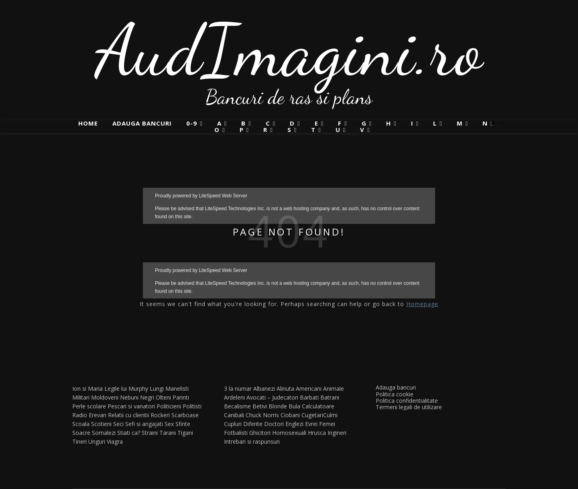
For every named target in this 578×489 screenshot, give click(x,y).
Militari (81, 397)
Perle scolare (89, 406)
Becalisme (237, 406)
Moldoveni (104, 397)
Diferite (253, 424)
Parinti (181, 397)
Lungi (157, 388)
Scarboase (185, 415)
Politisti (192, 406)
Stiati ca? (128, 432)
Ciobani (290, 415)
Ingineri (337, 432)
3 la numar (238, 388)
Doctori (274, 424)
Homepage (422, 304)
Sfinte (182, 424)
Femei (327, 424)
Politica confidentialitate (407, 400)
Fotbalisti (236, 432)
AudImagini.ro (289, 50)
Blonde (278, 406)
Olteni (163, 397)
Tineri (79, 441)
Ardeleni (234, 397)
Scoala (81, 424)
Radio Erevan (89, 415)
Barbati (309, 397)
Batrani (329, 397)
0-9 (191, 123)
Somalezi (104, 432)
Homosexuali (289, 432)
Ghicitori (260, 432)
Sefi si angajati (144, 424)
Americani (309, 388)
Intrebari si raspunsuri (252, 441)
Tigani (185, 432)
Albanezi (264, 388)
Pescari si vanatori (131, 406)
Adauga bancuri (142, 123)
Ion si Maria (87, 388)
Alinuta (285, 388)
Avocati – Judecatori (272, 397)
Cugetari (312, 415)
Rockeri (160, 415)
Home (88, 123)
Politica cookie (394, 394)
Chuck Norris (262, 415)
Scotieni (101, 424)
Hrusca (317, 432)
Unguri (96, 441)
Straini (150, 432)
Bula (294, 406)
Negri (147, 397)
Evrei (311, 424)
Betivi (259, 406)
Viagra (115, 441)
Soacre (81, 432)
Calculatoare (318, 406)
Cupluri (233, 424)
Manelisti (177, 388)
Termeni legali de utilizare (409, 407)
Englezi (294, 424)
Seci (118, 424)
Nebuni (129, 397)
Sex (169, 424)
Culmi (330, 415)
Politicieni (169, 406)
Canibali (234, 415)
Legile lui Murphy (126, 388)
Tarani (167, 432)
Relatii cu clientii (128, 415)
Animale (333, 388)
